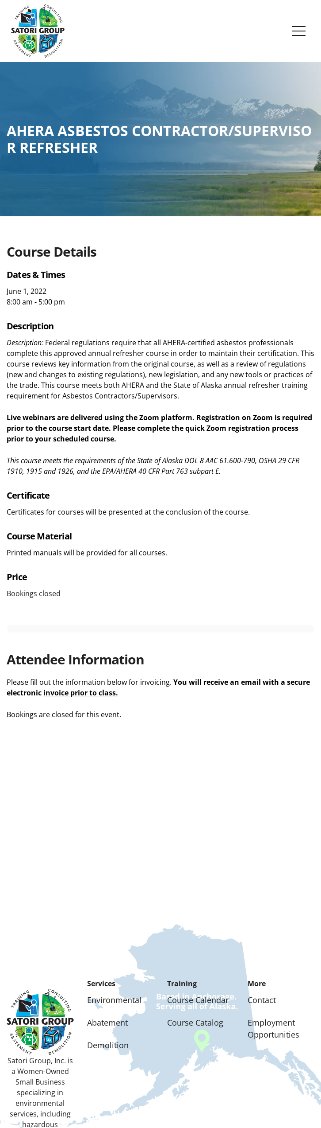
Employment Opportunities (273, 1028)
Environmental (114, 1000)
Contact (262, 1000)
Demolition (108, 1045)
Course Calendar (198, 1000)
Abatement (107, 1022)
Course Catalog (195, 1022)
